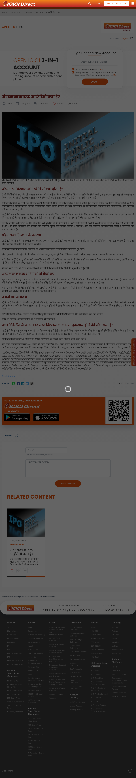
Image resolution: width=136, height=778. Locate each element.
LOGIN (97, 4)
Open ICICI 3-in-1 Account (116, 4)
